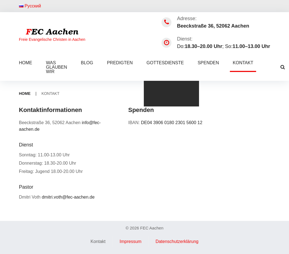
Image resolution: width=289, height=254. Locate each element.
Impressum (130, 241)
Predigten (119, 62)
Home (25, 62)
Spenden (208, 62)
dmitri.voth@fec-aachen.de (68, 197)
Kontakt (243, 62)
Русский (30, 6)
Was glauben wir (56, 67)
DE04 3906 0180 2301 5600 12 (171, 122)
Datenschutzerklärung (176, 241)
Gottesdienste (165, 62)
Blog (87, 62)
